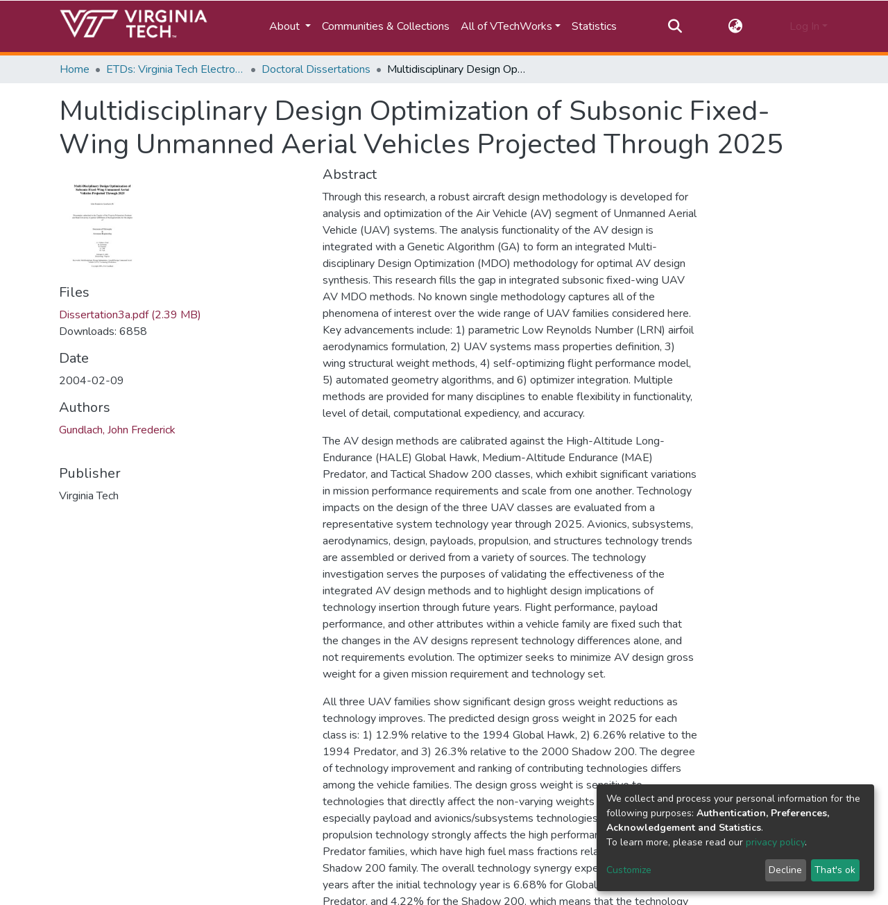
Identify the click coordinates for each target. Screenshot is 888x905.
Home (74, 69)
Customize (628, 870)
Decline (785, 870)
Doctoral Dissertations (316, 69)
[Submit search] (674, 26)
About (285, 26)
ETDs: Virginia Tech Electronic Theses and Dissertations (175, 69)
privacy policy (775, 842)
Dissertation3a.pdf (130, 314)
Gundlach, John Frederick (117, 430)
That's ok (834, 870)
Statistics (594, 26)
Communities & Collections (386, 26)
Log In (804, 26)
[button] (735, 26)
